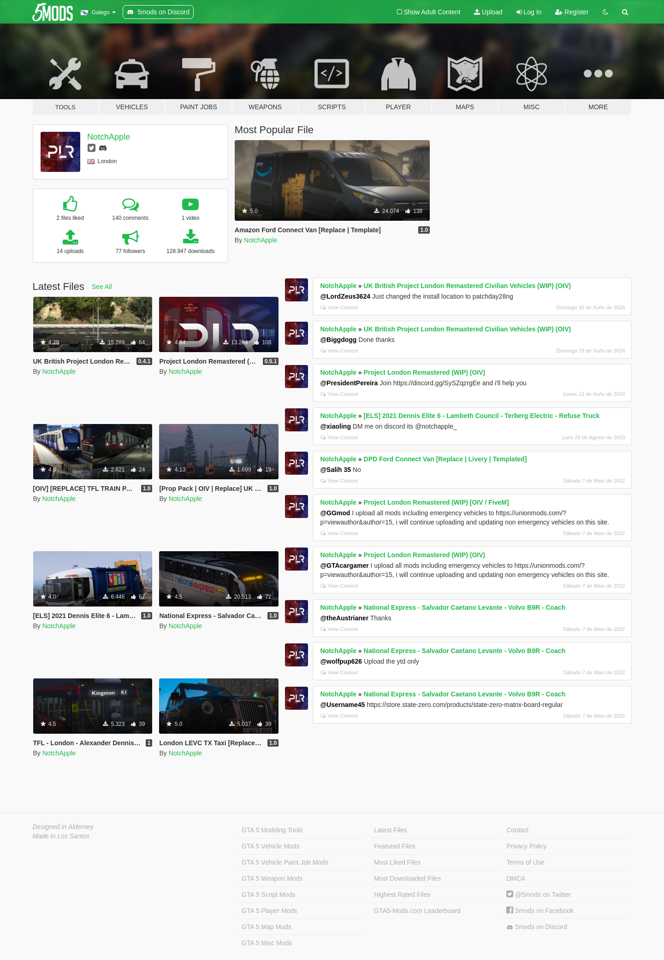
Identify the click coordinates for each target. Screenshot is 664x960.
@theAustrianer (344, 618)
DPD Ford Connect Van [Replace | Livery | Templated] (445, 459)
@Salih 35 (335, 469)
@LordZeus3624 (345, 296)
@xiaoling (335, 426)
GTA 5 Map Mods (266, 927)
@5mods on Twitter (538, 894)
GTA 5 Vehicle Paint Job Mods (285, 862)
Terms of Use (525, 862)
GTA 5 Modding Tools (272, 830)
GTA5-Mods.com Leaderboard (417, 910)
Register (571, 12)
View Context (339, 307)
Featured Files (394, 846)
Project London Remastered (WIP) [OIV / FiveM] (436, 502)
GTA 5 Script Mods (268, 894)
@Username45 (342, 704)
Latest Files (390, 830)
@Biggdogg (338, 339)
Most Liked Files (397, 862)
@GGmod (335, 513)
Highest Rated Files (402, 894)
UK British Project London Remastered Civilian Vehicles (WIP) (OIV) (467, 285)
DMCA (515, 878)
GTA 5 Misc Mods (267, 943)
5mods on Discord (536, 927)
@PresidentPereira (349, 383)
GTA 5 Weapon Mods (272, 878)
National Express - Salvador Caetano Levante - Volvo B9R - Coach (465, 607)
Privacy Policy (526, 846)
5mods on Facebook (540, 911)
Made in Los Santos (61, 836)
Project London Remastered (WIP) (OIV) (425, 372)
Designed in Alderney (63, 826)
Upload (488, 12)
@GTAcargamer (344, 565)
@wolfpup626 (341, 661)
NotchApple (108, 136)
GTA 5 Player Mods (269, 910)
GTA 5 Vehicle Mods (271, 846)
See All (102, 286)
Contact (517, 830)
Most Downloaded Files (407, 878)
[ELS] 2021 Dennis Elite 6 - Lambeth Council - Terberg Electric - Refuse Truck (482, 415)
